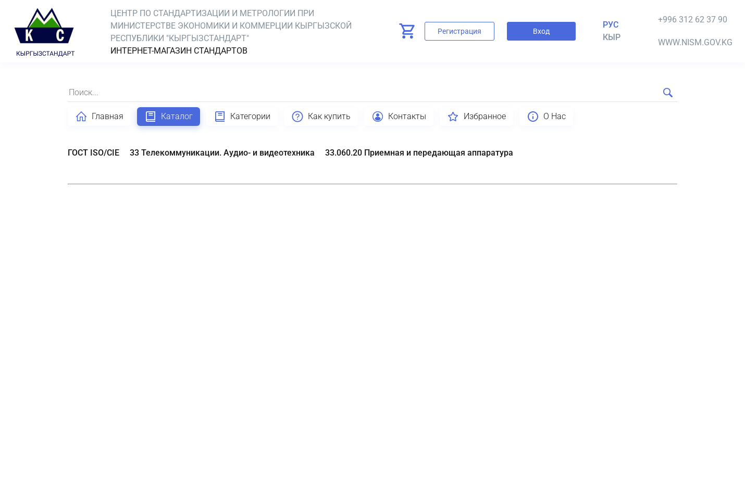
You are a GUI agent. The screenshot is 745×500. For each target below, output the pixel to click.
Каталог (168, 116)
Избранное (476, 116)
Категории (242, 116)
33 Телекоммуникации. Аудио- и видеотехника (222, 153)
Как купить (321, 116)
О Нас (546, 116)
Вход (541, 31)
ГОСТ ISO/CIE (93, 153)
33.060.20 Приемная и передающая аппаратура (419, 153)
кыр (611, 37)
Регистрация (459, 31)
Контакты (398, 116)
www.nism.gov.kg (695, 42)
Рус (610, 25)
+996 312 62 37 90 (692, 19)
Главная (99, 116)
